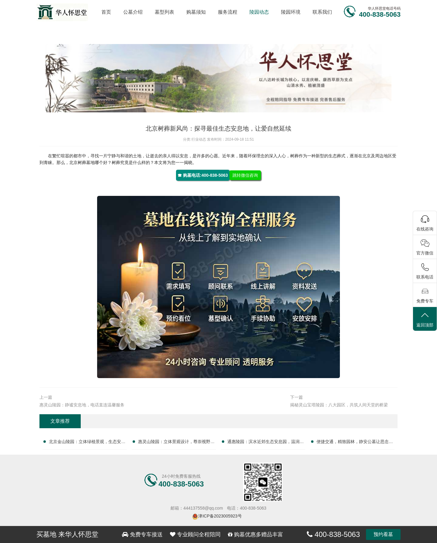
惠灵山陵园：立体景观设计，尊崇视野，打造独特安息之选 (176, 442)
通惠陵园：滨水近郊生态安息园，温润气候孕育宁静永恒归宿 (265, 442)
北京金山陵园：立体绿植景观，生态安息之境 (87, 442)
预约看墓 (383, 534)
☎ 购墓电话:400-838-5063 (203, 175)
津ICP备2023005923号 (220, 516)
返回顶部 (425, 319)
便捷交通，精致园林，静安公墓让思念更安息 (355, 442)
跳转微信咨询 (245, 175)
